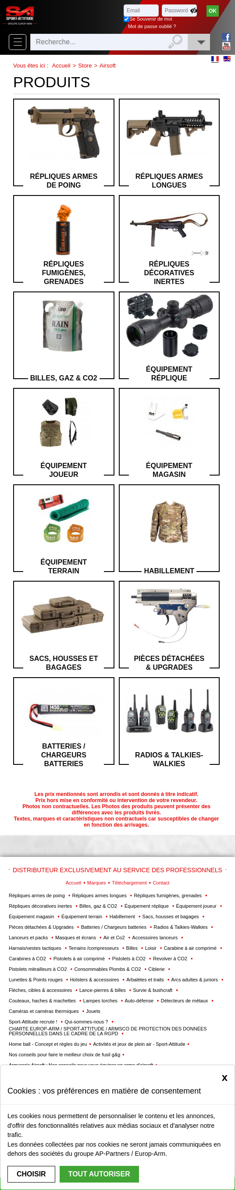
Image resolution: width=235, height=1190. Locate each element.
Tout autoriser (99, 1174)
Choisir (31, 1174)
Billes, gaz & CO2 (63, 378)
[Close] (225, 1077)
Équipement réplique (169, 374)
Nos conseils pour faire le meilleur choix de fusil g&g (64, 1054)
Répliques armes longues (169, 181)
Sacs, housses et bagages (63, 663)
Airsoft (108, 65)
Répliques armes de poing (63, 181)
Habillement (169, 571)
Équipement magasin (169, 470)
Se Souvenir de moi (150, 18)
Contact (161, 883)
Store (85, 65)
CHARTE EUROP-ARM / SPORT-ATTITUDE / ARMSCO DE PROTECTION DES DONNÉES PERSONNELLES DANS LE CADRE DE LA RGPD (108, 1031)
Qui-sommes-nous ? (86, 1021)
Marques (96, 883)
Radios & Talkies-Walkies (169, 759)
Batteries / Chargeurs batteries (63, 754)
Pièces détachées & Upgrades (169, 663)
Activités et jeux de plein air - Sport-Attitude (139, 1044)
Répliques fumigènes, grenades (63, 272)
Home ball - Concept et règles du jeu (48, 1044)
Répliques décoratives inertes (169, 272)
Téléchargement (129, 883)
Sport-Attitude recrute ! (34, 1021)
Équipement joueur (63, 470)
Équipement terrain (63, 566)
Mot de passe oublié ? (152, 26)
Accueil (61, 65)
